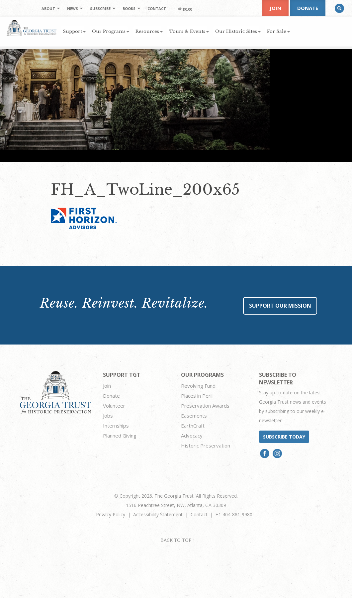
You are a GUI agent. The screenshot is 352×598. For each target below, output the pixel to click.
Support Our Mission (280, 305)
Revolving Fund (198, 385)
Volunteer (114, 405)
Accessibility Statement (158, 514)
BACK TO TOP (176, 540)
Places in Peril (197, 395)
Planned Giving (119, 435)
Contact (199, 514)
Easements (194, 415)
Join (275, 8)
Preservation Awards (205, 405)
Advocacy (192, 435)
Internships (116, 425)
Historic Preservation (205, 445)
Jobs (108, 415)
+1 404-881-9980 (234, 514)
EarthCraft (193, 425)
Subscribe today (284, 437)
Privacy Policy (110, 514)
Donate (307, 8)
